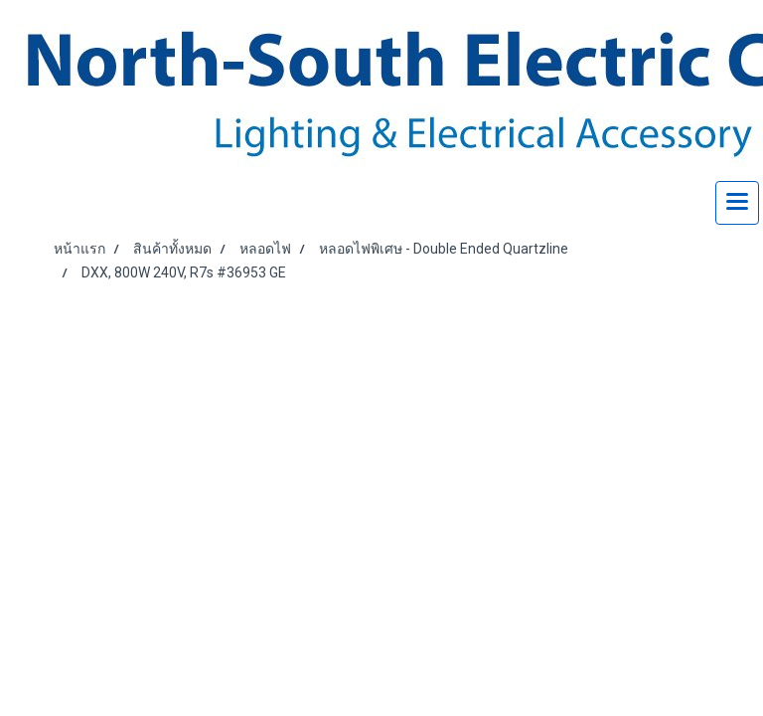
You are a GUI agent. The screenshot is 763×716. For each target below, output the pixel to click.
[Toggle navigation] (737, 203)
